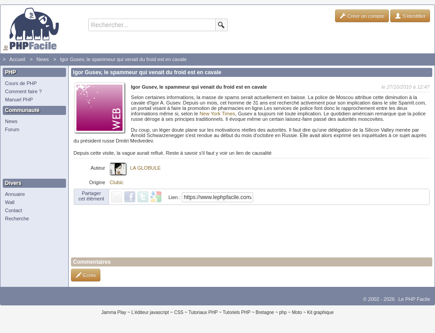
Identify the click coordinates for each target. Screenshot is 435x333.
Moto (297, 312)
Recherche (17, 218)
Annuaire (15, 194)
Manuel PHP (19, 99)
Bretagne (264, 312)
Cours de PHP (21, 83)
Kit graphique (320, 312)
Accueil (17, 59)
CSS (179, 312)
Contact (13, 210)
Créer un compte (362, 16)
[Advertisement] (32, 156)
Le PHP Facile (414, 299)
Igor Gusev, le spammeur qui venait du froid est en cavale (123, 59)
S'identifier (410, 16)
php (283, 312)
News (42, 59)
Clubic (117, 182)
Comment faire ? (23, 91)
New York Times (217, 113)
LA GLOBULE (145, 168)
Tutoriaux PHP (203, 312)
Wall (9, 202)
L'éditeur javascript (150, 312)
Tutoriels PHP (237, 312)
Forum (12, 129)
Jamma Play (113, 312)
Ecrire (86, 275)
